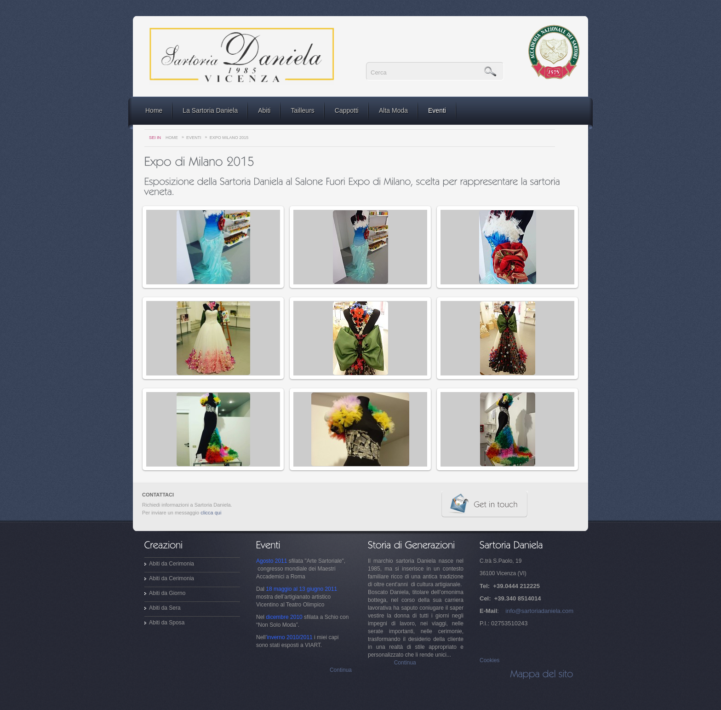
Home (153, 110)
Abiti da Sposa (166, 622)
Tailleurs (302, 110)
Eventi (437, 110)
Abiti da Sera (165, 608)
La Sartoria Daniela (210, 110)
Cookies (489, 660)
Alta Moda (393, 110)
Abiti (264, 110)
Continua (341, 670)
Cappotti (347, 110)
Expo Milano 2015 (229, 137)
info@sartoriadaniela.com (539, 610)
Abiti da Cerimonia (171, 563)
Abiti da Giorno (167, 593)
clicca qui (210, 512)
